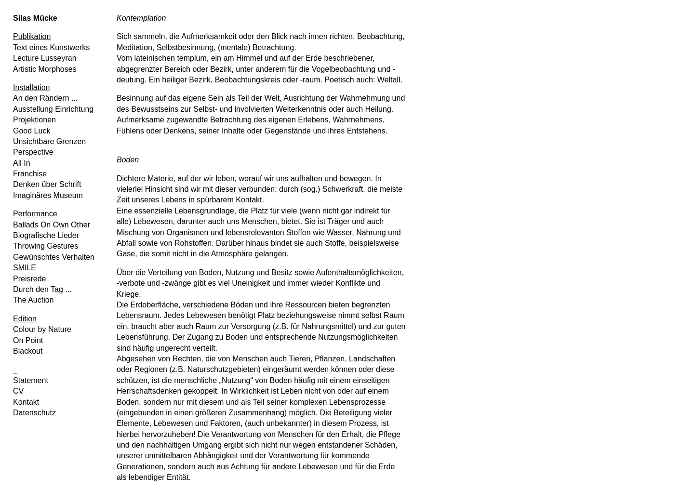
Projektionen (34, 120)
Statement (30, 380)
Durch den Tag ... (42, 289)
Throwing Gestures (45, 246)
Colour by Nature (42, 329)
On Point (28, 340)
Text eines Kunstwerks (51, 47)
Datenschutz (34, 413)
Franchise (30, 174)
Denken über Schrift (47, 184)
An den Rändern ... (45, 98)
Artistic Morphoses (45, 69)
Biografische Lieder (46, 235)
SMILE (24, 268)
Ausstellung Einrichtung (53, 109)
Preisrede (29, 279)
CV (18, 391)
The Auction (33, 300)
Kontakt (26, 402)
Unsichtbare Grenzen (49, 141)
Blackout (27, 351)
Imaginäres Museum (48, 195)
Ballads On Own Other (51, 225)
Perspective (33, 152)
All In (21, 163)
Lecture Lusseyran (45, 58)
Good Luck (31, 131)
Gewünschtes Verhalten (53, 257)
